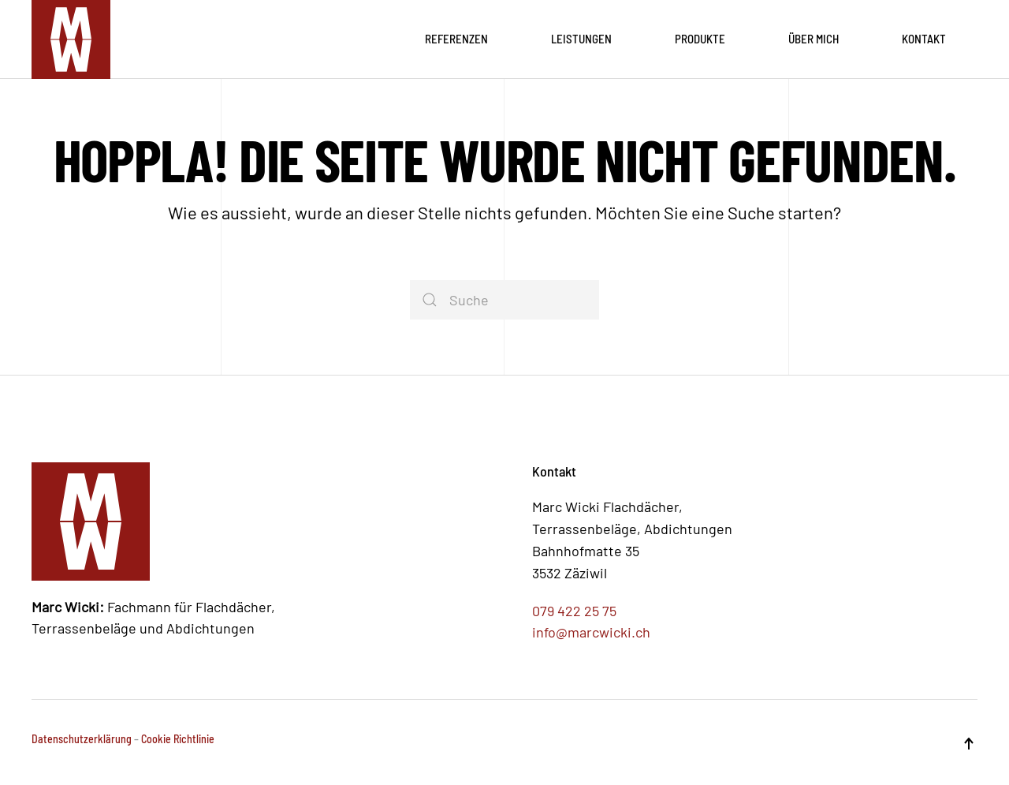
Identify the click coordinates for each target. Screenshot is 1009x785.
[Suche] (504, 300)
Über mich (813, 39)
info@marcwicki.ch (591, 632)
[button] (968, 743)
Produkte (700, 39)
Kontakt (924, 39)
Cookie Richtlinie (177, 739)
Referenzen (456, 39)
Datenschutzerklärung (82, 739)
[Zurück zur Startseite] (71, 39)
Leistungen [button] (581, 39)
